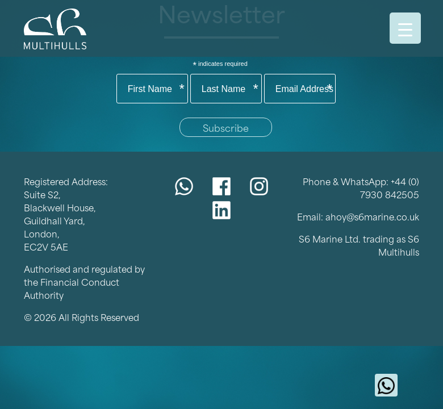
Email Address (304, 89)
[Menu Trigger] (405, 28)
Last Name (230, 89)
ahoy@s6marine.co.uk (372, 216)
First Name (156, 89)
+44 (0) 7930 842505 (389, 187)
